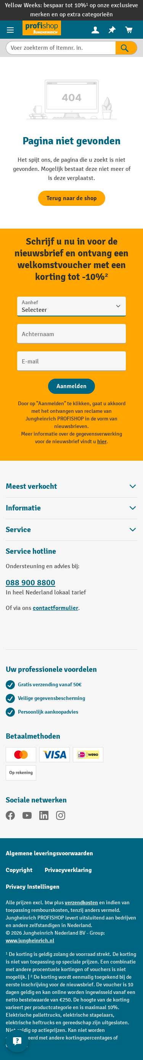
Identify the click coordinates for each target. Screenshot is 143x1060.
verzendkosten (81, 902)
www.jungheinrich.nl (30, 940)
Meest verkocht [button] (71, 486)
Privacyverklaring (68, 870)
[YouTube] (27, 817)
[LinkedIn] (43, 817)
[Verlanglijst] (112, 30)
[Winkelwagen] (129, 30)
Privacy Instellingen (32, 887)
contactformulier (55, 608)
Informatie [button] (71, 508)
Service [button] (71, 529)
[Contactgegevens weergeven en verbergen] (17, 1041)
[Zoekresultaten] (126, 48)
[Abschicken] (71, 386)
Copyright (19, 870)
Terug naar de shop (72, 198)
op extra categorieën (86, 14)
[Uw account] (95, 30)
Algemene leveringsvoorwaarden (49, 853)
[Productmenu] (11, 30)
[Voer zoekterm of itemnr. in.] (61, 48)
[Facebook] (10, 817)
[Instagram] (60, 817)
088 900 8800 (30, 583)
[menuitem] (95, 30)
